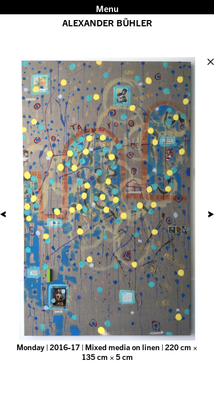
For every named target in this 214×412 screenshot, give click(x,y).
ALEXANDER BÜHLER (107, 23)
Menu (107, 8)
